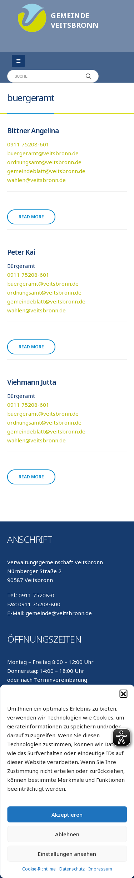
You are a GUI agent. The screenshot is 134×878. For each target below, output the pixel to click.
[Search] (88, 76)
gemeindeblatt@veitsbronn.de (46, 171)
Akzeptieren (67, 814)
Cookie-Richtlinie (39, 869)
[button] (123, 693)
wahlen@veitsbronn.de (36, 179)
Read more (31, 217)
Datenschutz (72, 869)
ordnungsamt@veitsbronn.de (44, 162)
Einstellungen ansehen (67, 853)
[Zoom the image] (32, 7)
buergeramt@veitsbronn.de (43, 153)
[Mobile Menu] (18, 61)
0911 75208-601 (28, 144)
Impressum (100, 869)
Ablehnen (67, 834)
